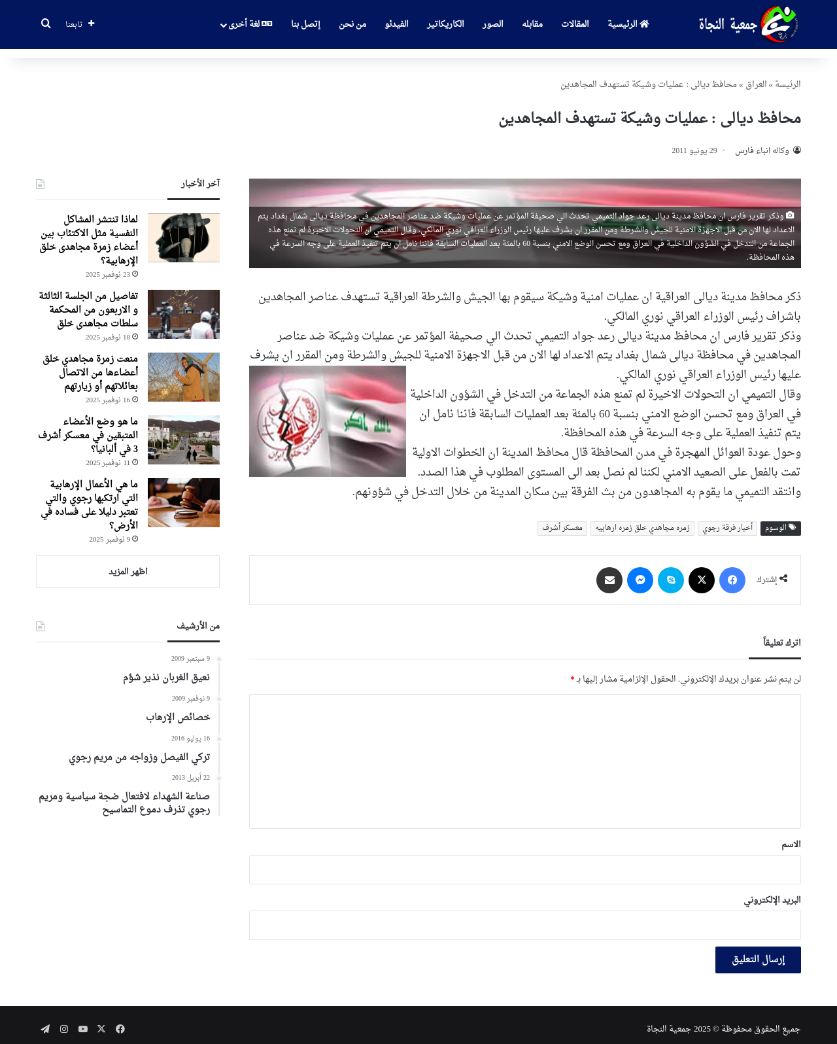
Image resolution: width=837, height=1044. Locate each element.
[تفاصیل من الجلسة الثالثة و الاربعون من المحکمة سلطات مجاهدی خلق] (184, 305)
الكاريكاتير (445, 24)
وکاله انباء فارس (762, 142)
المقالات (575, 24)
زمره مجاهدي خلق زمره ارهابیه (642, 519)
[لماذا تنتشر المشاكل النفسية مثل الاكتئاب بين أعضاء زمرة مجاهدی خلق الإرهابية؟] (184, 228)
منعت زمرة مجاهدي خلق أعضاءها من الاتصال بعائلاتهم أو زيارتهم (90, 364)
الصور (493, 24)
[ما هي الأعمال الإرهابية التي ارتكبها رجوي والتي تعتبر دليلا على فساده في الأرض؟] (184, 493)
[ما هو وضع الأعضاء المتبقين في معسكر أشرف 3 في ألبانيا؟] (184, 430)
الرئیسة (788, 75)
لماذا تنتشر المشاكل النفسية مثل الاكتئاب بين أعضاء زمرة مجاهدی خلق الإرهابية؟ (88, 231)
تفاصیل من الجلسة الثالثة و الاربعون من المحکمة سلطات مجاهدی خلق (88, 301)
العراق (756, 75)
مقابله (532, 24)
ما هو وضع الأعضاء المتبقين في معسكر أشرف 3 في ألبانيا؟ (88, 426)
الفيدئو (396, 24)
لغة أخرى (250, 24)
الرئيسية (628, 24)
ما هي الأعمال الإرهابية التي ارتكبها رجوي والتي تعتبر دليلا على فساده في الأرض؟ (89, 496)
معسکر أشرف (562, 519)
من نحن (352, 24)
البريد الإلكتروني (772, 891)
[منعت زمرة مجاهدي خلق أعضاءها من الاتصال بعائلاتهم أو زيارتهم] (184, 367)
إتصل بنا (305, 24)
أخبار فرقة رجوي (727, 519)
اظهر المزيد (128, 563)
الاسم (791, 835)
